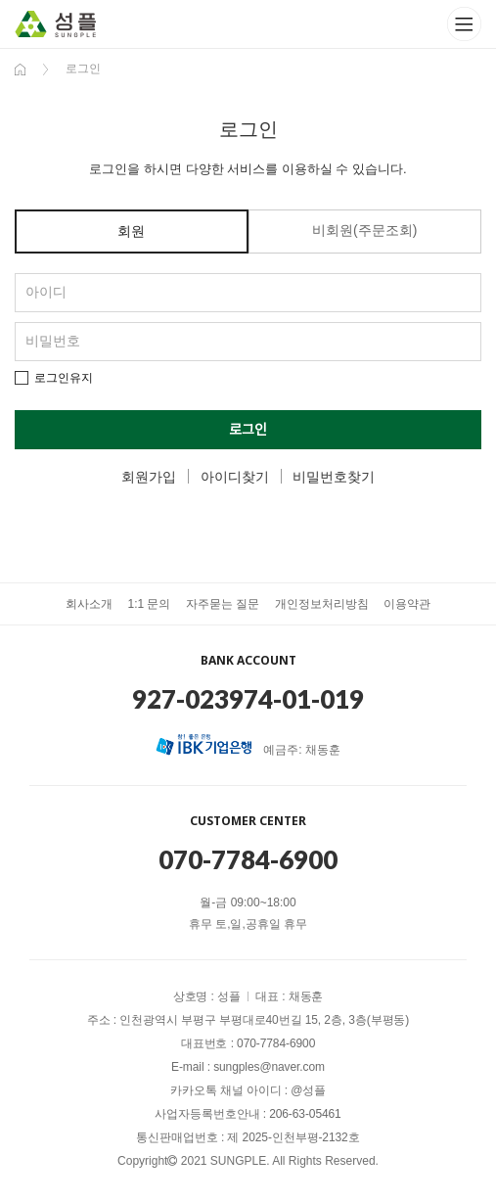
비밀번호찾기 (334, 477)
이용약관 (406, 604)
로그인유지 (63, 378)
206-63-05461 (305, 1114)
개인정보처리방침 (322, 604)
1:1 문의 (148, 604)
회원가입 (148, 477)
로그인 (248, 430)
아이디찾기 (235, 477)
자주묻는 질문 (222, 604)
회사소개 (89, 604)
